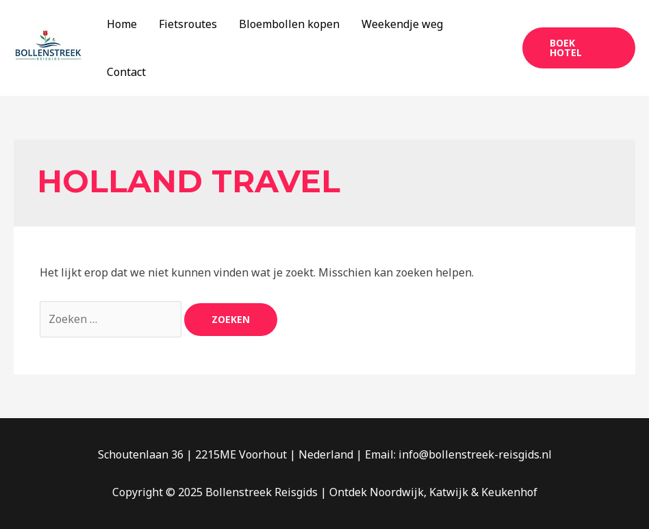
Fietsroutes (188, 23)
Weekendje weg (402, 23)
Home (122, 23)
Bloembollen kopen (289, 23)
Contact (126, 71)
